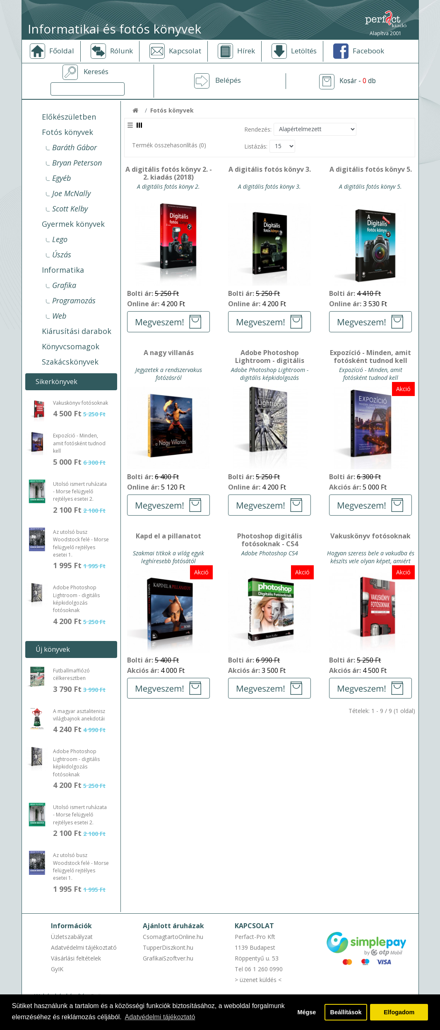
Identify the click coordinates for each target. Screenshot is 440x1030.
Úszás (61, 254)
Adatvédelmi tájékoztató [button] (160, 1016)
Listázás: (255, 146)
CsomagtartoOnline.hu (173, 937)
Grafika (64, 285)
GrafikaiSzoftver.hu (168, 958)
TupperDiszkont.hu (168, 947)
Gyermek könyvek (73, 224)
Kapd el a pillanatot (168, 536)
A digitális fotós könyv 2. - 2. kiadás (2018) (168, 174)
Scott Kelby (70, 209)
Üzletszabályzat (72, 937)
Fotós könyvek (67, 132)
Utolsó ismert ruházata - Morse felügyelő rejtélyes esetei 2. (80, 491)
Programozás (74, 300)
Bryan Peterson (77, 163)
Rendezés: (258, 129)
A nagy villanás (169, 353)
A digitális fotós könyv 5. (370, 170)
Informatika (63, 270)
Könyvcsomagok (70, 346)
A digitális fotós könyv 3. (269, 170)
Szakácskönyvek (70, 362)
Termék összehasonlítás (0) (169, 145)
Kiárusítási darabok (76, 331)
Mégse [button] (306, 1012)
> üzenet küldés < (258, 980)
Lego (59, 239)
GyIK (57, 969)
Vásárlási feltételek (76, 958)
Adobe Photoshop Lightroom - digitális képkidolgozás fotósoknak (76, 599)
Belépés (228, 80)
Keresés (96, 71)
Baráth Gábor (74, 147)
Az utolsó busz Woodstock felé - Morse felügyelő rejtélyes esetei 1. (81, 543)
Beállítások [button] (346, 1012)
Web (59, 316)
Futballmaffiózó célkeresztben (71, 674)
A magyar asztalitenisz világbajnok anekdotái (79, 715)
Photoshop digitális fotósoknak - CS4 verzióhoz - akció (269, 540)
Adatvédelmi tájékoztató (84, 947)
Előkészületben (69, 117)
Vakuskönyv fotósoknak (80, 402)
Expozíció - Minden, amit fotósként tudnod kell (79, 443)
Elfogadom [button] (399, 1012)
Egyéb (61, 178)
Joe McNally (71, 193)
